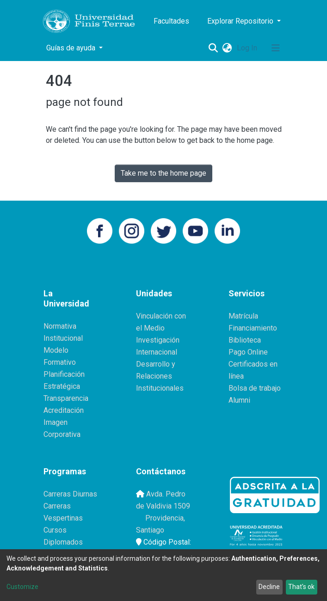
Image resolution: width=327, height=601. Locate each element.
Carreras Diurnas (70, 494)
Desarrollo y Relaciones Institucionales (160, 376)
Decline (269, 586)
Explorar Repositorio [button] (241, 21)
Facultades (171, 21)
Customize (22, 586)
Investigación (157, 340)
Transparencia (65, 398)
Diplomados (63, 542)
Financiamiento (252, 328)
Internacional (156, 352)
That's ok (301, 586)
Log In (248, 47)
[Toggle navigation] (276, 48)
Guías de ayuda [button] (71, 47)
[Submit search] (213, 48)
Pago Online (248, 352)
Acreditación (63, 410)
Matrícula (243, 316)
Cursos (55, 530)
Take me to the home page (163, 173)
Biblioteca (244, 340)
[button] (227, 48)
